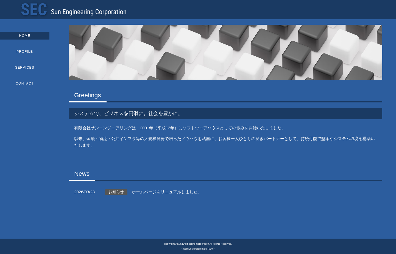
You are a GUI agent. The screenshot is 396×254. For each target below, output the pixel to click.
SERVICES (24, 67)
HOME (24, 36)
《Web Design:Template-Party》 (198, 248)
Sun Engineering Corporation (193, 243)
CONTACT (25, 83)
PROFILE (24, 52)
